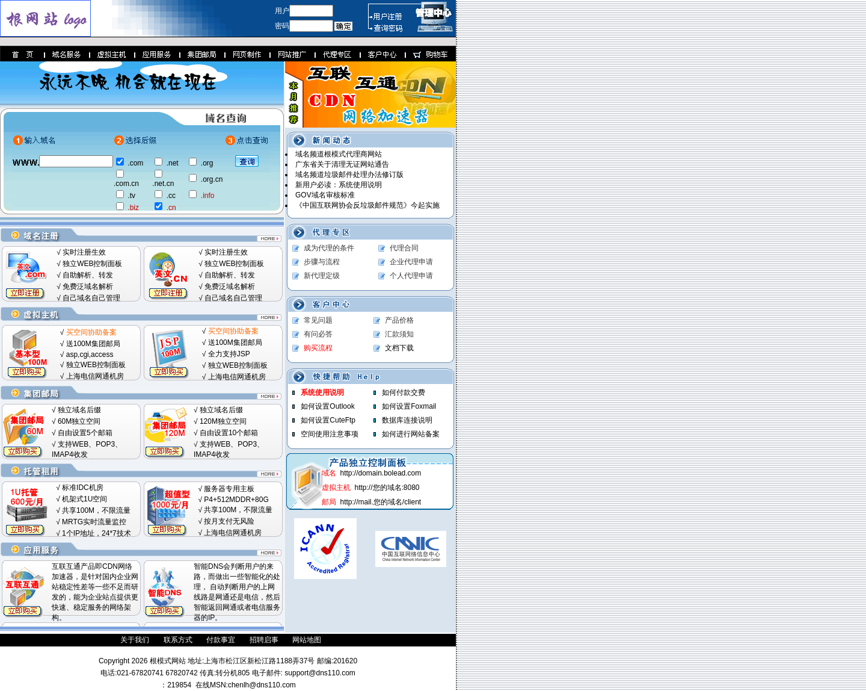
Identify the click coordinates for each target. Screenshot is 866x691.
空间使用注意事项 (329, 434)
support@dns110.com (319, 673)
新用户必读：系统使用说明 (338, 185)
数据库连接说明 (407, 420)
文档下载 (399, 348)
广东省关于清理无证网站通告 (342, 164)
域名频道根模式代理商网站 (338, 154)
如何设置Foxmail (409, 406)
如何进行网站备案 (411, 434)
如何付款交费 (403, 392)
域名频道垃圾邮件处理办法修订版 (349, 174)
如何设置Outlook (327, 406)
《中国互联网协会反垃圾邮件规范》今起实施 (367, 205)
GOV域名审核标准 (325, 195)
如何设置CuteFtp (328, 420)
